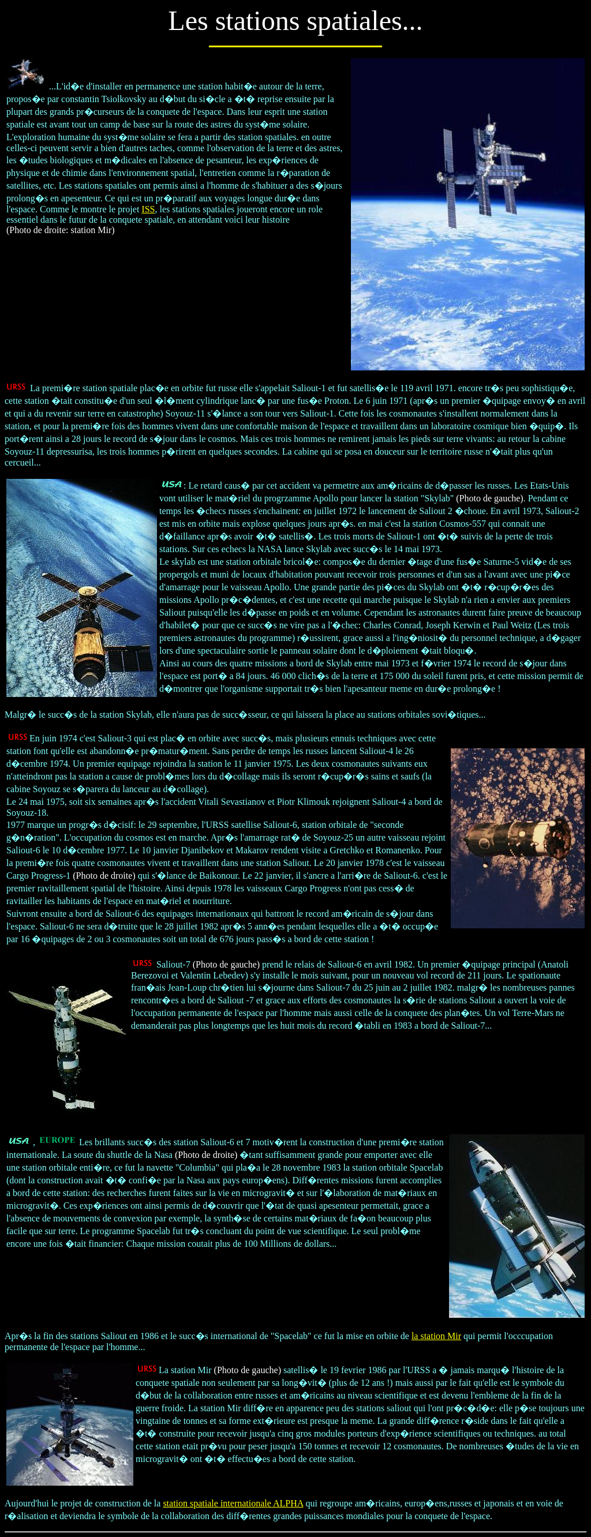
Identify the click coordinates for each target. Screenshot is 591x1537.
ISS (148, 209)
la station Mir (436, 1336)
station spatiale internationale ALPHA (233, 1503)
